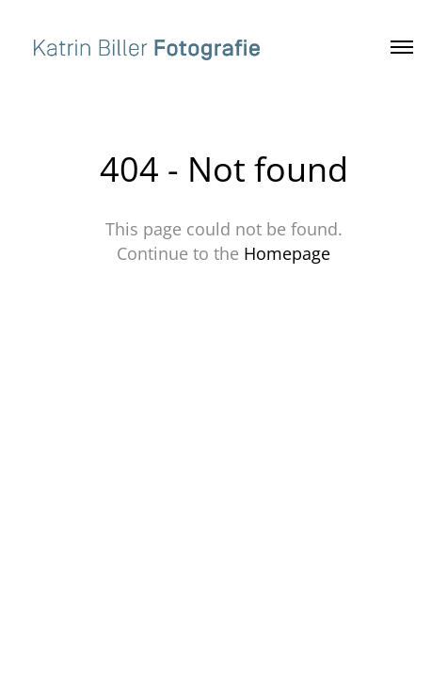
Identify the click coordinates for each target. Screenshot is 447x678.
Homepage (287, 253)
